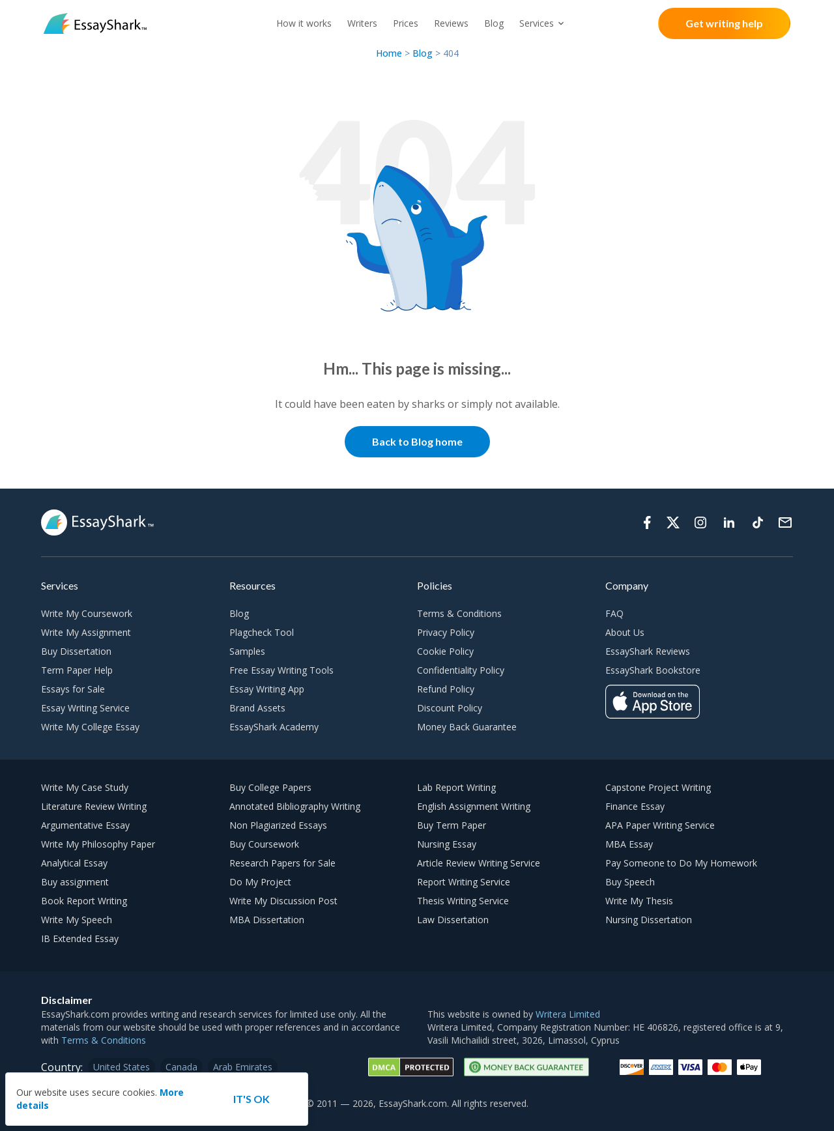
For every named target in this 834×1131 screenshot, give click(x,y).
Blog (494, 23)
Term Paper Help (77, 670)
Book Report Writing (84, 901)
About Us (624, 632)
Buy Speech (630, 882)
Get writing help (724, 23)
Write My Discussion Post (283, 901)
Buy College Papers (270, 787)
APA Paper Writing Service (660, 825)
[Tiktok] (758, 522)
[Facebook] (647, 522)
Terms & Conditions (459, 613)
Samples (247, 651)
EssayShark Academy (274, 727)
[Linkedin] (729, 522)
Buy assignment (75, 882)
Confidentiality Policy (460, 670)
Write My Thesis (639, 901)
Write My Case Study (84, 787)
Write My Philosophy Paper (98, 844)
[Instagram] (700, 522)
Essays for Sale (73, 689)
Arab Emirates (242, 1067)
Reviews (451, 23)
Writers (362, 23)
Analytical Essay (74, 863)
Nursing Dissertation (648, 919)
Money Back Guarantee (467, 727)
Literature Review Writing (94, 806)
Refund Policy (445, 689)
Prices (405, 23)
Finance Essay (635, 806)
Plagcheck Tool (261, 632)
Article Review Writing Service (478, 863)
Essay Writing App (266, 689)
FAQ (614, 613)
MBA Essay (629, 844)
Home (390, 53)
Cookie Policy (445, 651)
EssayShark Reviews (647, 651)
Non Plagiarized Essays (278, 825)
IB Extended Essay (80, 938)
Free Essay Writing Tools (281, 670)
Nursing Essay (446, 844)
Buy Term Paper (451, 825)
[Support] (785, 522)
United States (121, 1067)
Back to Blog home (417, 441)
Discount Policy (449, 708)
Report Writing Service (463, 882)
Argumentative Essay (85, 825)
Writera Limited (568, 1014)
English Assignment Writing (473, 806)
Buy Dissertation (76, 651)
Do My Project (260, 882)
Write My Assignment (86, 632)
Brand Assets (257, 708)
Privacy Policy (445, 632)
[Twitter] (673, 522)
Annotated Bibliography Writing (294, 806)
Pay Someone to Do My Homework (681, 863)
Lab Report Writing (456, 787)
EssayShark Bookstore (652, 670)
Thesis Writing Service (463, 901)
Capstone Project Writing (658, 787)
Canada (181, 1067)
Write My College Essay (90, 727)
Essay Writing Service (85, 708)
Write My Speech (76, 919)
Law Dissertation (453, 919)
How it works (304, 23)
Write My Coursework (86, 613)
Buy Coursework (264, 844)
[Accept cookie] (251, 1099)
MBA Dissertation (266, 919)
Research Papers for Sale (282, 863)
